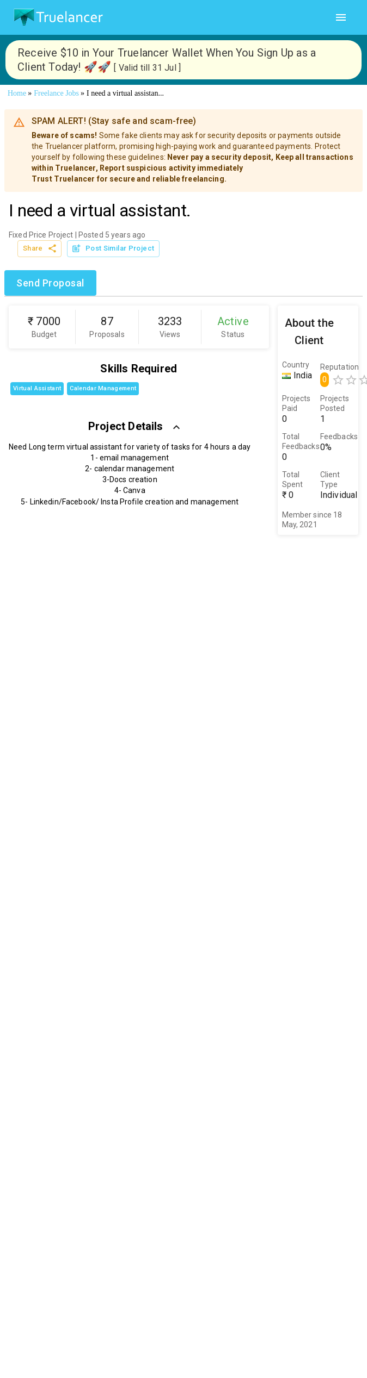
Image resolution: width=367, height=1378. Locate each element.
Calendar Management (103, 388)
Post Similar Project (113, 249)
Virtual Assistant (37, 388)
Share (39, 249)
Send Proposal (50, 283)
